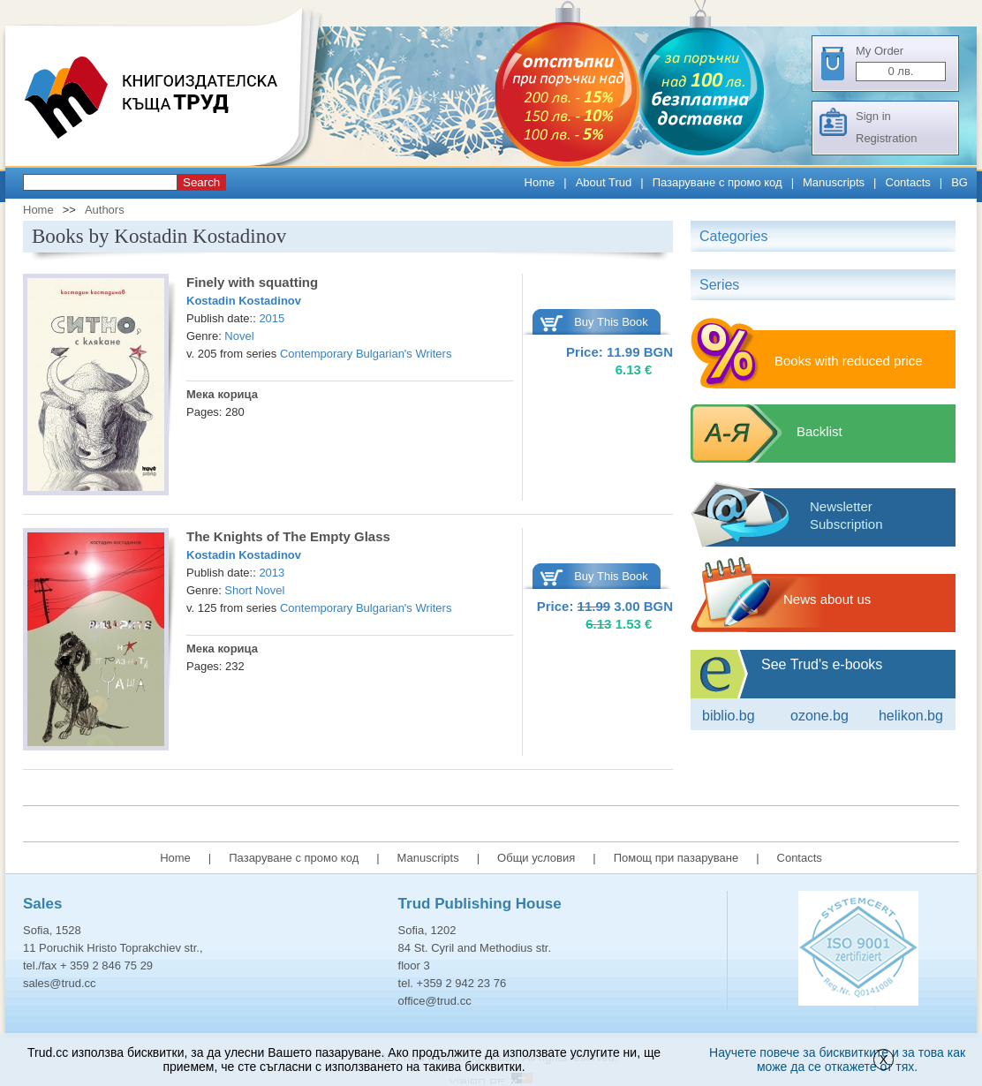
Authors (105, 209)
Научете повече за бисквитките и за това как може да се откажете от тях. (837, 1059)
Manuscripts (834, 182)
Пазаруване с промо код (717, 182)
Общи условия (536, 857)
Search (201, 182)
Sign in (873, 116)
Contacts (908, 182)
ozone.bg (819, 715)
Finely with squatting (252, 282)
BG (959, 182)
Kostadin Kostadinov (243, 300)
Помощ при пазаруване (676, 857)
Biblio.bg (728, 715)
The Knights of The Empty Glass (288, 536)
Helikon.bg (911, 715)
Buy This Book (611, 321)
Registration (886, 138)
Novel (238, 336)
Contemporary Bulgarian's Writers (365, 353)
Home (540, 182)
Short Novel (254, 590)
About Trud (604, 182)
